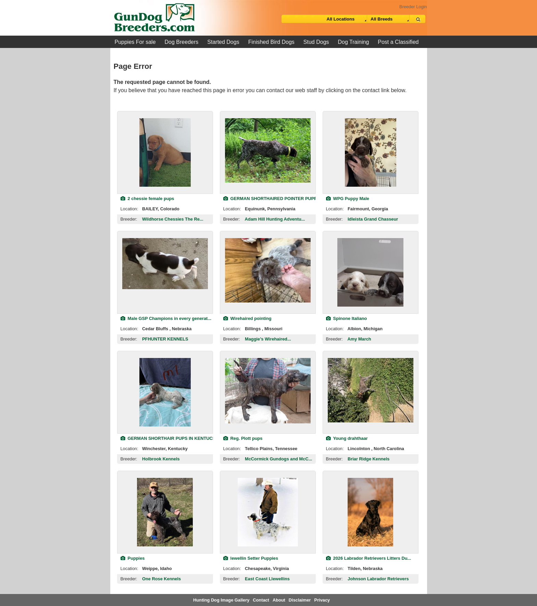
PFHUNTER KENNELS (165, 339)
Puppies (133, 558)
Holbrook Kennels (161, 458)
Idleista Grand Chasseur (373, 219)
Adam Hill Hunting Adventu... (275, 219)
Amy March (359, 339)
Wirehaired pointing (247, 318)
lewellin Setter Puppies (250, 558)
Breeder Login (413, 6)
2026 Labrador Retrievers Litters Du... (368, 558)
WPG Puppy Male (347, 198)
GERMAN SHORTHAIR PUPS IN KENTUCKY (170, 438)
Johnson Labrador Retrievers (378, 578)
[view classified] (165, 152)
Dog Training (353, 42)
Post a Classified (398, 42)
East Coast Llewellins (267, 578)
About (279, 600)
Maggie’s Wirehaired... (268, 339)
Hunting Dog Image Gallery (221, 600)
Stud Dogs (316, 42)
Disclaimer (300, 600)
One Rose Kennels (161, 578)
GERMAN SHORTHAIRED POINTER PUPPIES (273, 198)
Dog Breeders (182, 42)
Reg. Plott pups (243, 438)
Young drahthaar (347, 438)
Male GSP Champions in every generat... (166, 318)
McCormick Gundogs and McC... (278, 458)
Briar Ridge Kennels (368, 458)
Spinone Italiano (346, 318)
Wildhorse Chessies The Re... (172, 219)
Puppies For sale (135, 42)
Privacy (322, 600)
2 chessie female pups (147, 198)
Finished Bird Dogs (271, 42)
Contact (261, 600)
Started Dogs (223, 42)
